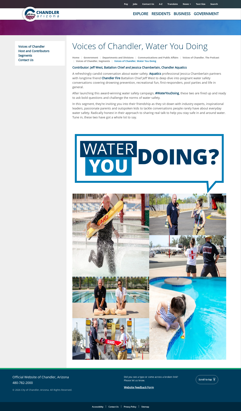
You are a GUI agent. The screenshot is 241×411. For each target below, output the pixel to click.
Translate (172, 3)
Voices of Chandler (31, 46)
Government (206, 13)
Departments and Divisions (118, 57)
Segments (25, 55)
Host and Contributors (33, 51)
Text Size (200, 3)
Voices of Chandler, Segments (93, 61)
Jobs (135, 3)
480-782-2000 (22, 382)
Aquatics (155, 74)
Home (75, 57)
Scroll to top (207, 379)
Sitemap (145, 406)
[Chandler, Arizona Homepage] (54, 14)
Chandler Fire (111, 78)
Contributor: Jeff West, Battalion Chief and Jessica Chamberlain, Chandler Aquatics (129, 67)
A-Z (160, 3)
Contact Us (148, 3)
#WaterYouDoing (167, 93)
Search (214, 3)
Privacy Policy (130, 406)
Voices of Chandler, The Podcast (201, 57)
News (187, 3)
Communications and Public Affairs (158, 57)
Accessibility (97, 406)
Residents (161, 13)
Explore (140, 13)
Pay (126, 3)
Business (182, 13)
